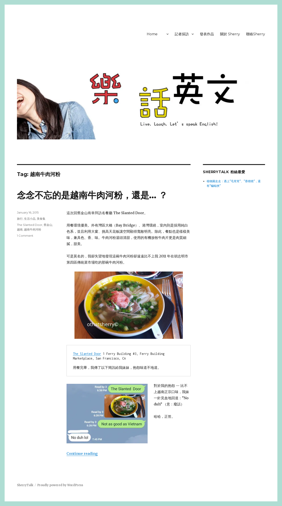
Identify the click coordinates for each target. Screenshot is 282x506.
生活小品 (29, 218)
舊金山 (48, 225)
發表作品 (207, 34)
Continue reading (82, 453)
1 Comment (25, 235)
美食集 (41, 218)
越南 (20, 229)
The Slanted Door (87, 354)
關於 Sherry (230, 34)
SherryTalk (25, 485)
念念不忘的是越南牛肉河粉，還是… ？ (92, 195)
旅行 (20, 218)
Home (152, 34)
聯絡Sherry (255, 34)
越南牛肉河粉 (32, 229)
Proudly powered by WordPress (60, 485)
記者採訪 (182, 34)
